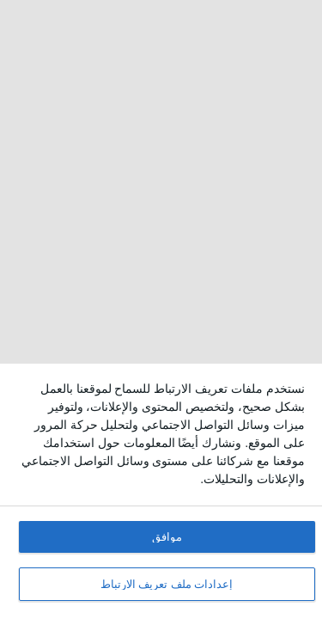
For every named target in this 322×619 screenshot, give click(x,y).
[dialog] (161, 491)
